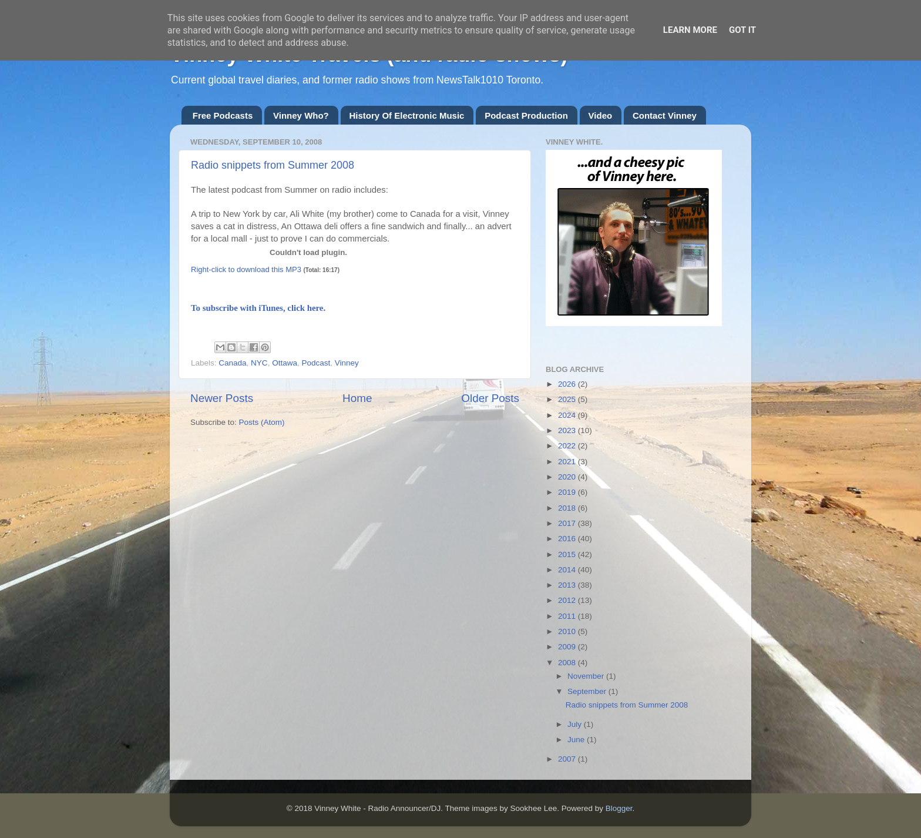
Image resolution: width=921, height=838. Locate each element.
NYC (259, 362)
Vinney (347, 362)
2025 (568, 399)
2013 (568, 585)
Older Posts (490, 398)
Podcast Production (526, 115)
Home (357, 398)
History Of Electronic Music (407, 115)
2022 (568, 445)
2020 (568, 476)
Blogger (619, 808)
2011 (568, 616)
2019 (568, 492)
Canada (232, 362)
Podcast (315, 362)
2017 (568, 523)
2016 (568, 538)
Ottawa (284, 362)
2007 (568, 759)
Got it (742, 30)
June (577, 739)
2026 (568, 384)
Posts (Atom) (262, 422)
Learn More (690, 30)
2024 (568, 415)
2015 (568, 554)
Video (601, 115)
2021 (568, 461)
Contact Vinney (665, 115)
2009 (568, 646)
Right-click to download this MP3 (246, 269)
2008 (568, 662)
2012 (568, 600)
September (588, 691)
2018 (568, 508)
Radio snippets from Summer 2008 (272, 165)
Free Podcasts (223, 115)
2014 (568, 569)
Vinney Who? (301, 115)
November (586, 676)
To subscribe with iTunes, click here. (258, 308)
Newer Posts (221, 398)
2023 (568, 430)
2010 (568, 631)
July (575, 724)
